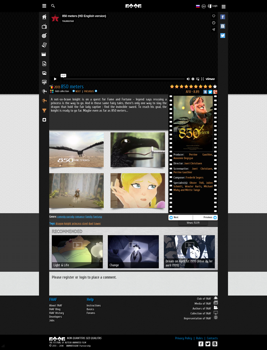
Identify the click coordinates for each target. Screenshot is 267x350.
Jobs (51, 320)
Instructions (94, 305)
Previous (210, 217)
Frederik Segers (194, 177)
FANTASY (97, 216)
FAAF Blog (54, 309)
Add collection (62, 91)
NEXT (76, 91)
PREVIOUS (90, 91)
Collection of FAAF (204, 313)
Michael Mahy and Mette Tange (193, 188)
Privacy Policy (184, 338)
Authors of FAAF (205, 308)
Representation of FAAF (201, 318)
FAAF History (56, 313)
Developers (55, 317)
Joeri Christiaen (193, 163)
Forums (91, 313)
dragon (60, 223)
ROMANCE (80, 216)
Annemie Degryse (183, 158)
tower (97, 223)
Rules (200, 338)
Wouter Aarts (192, 186)
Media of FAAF (206, 303)
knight (67, 223)
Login (214, 5)
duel (91, 223)
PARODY (70, 216)
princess (76, 223)
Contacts (212, 338)
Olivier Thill (197, 183)
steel (85, 223)
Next (173, 217)
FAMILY (88, 216)
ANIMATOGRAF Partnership (78, 345)
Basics (90, 309)
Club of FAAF (207, 298)
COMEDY (61, 216)
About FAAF (55, 305)
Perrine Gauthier (200, 154)
